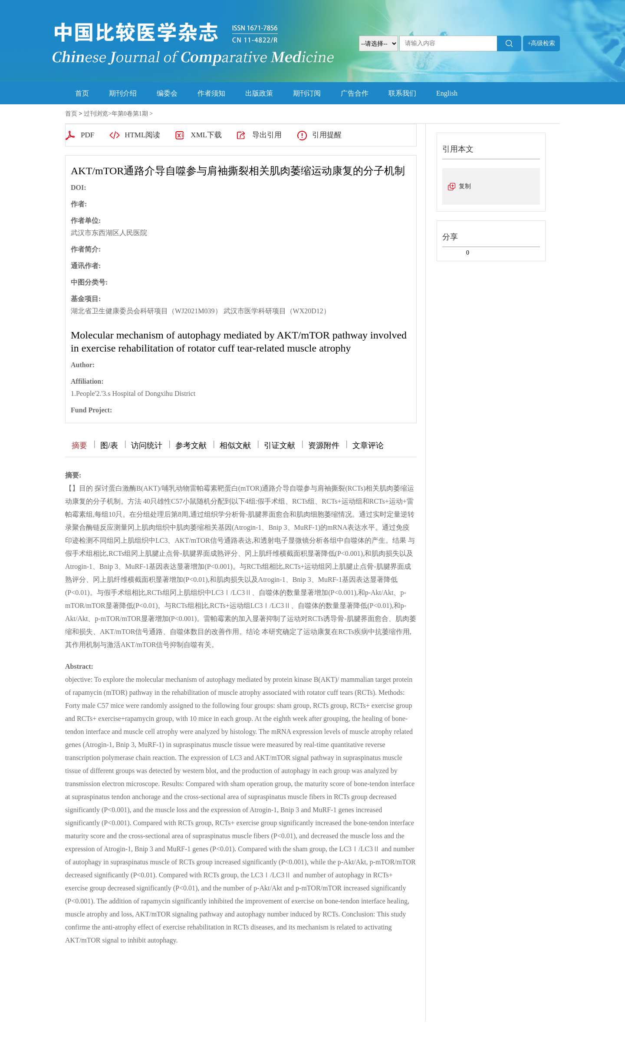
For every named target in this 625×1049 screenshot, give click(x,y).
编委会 (167, 93)
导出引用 (267, 135)
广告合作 (354, 93)
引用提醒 (327, 135)
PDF (87, 135)
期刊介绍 (123, 93)
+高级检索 (542, 43)
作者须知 (211, 93)
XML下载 (206, 135)
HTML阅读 (142, 135)
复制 (465, 186)
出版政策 (259, 93)
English (446, 93)
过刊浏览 (96, 113)
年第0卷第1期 (130, 113)
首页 (82, 93)
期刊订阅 (307, 93)
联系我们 (402, 93)
